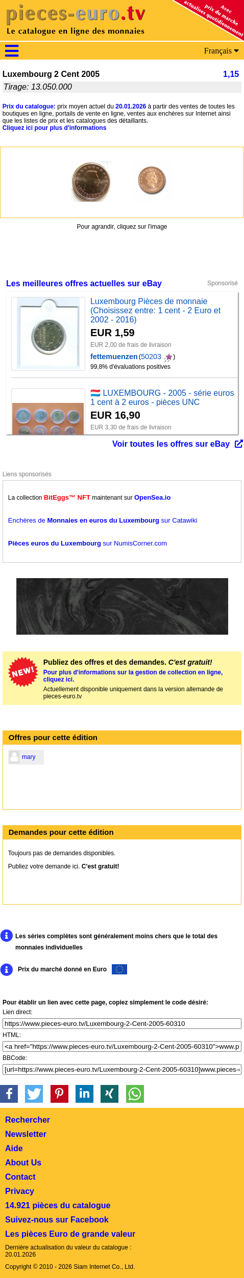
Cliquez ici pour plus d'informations (55, 127)
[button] (9, 1094)
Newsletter (25, 1134)
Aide (14, 1148)
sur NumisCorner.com (87, 543)
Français (221, 50)
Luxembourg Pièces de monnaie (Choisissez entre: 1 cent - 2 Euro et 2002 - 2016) (155, 310)
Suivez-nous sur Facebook (57, 1219)
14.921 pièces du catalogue (57, 1205)
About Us (23, 1162)
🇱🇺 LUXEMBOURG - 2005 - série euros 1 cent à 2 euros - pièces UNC (162, 397)
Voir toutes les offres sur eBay (171, 444)
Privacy (19, 1191)
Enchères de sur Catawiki (103, 520)
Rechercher (27, 1120)
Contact (20, 1177)
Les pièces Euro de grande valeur (70, 1234)
